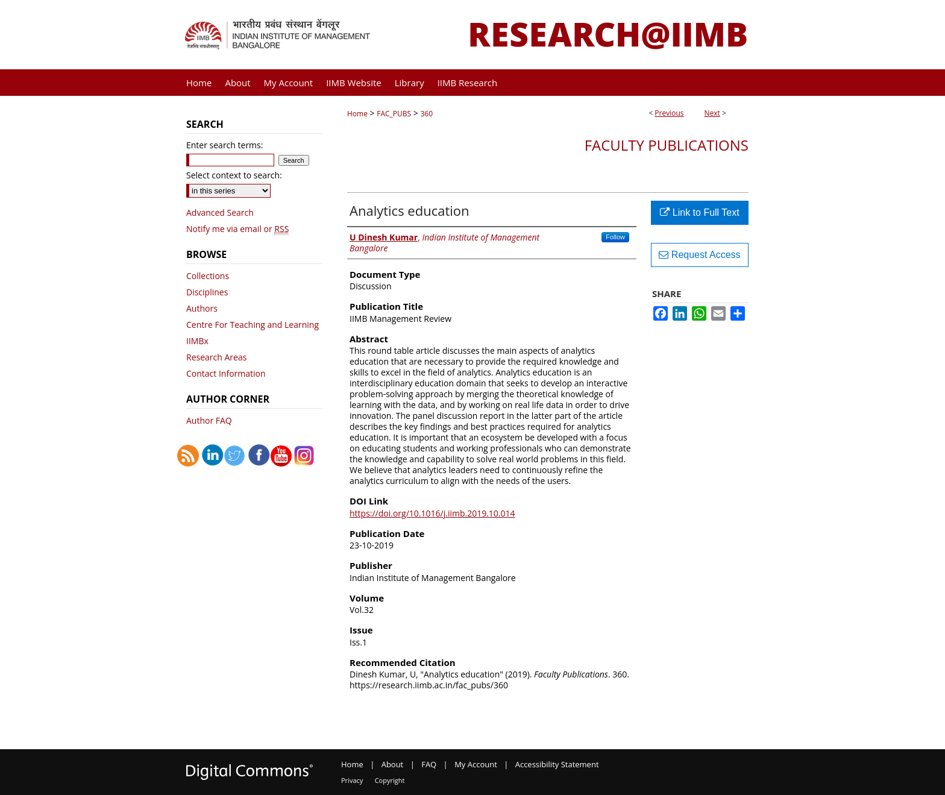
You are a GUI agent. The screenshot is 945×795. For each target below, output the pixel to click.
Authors (202, 308)
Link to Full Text (699, 212)
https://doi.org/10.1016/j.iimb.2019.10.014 (432, 513)
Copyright (390, 780)
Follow (615, 236)
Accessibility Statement (557, 764)
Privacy (352, 780)
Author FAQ (209, 420)
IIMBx (197, 341)
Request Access (699, 255)
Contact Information (226, 373)
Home (357, 113)
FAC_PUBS (394, 113)
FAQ (428, 764)
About (392, 764)
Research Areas (216, 357)
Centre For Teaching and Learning (252, 324)
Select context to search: (234, 175)
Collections (207, 275)
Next (712, 113)
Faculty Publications (667, 145)
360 (426, 113)
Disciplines (207, 292)
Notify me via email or (237, 228)
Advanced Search (220, 212)
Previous (669, 113)
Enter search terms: (224, 145)
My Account (475, 764)
